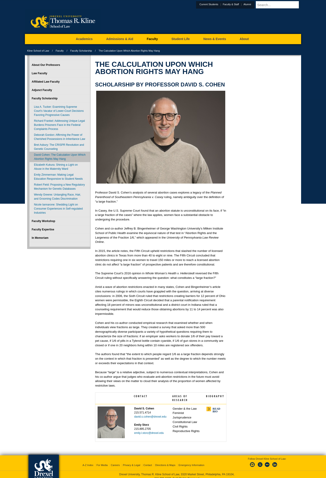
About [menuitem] (244, 39)
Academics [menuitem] (84, 39)
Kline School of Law (38, 50)
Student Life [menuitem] (180, 39)
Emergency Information (191, 461)
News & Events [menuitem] (214, 39)
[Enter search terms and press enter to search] (284, 4)
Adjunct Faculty (42, 90)
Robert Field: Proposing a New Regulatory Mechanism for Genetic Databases (59, 186)
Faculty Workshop (43, 221)
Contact (148, 461)
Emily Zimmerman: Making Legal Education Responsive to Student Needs (58, 176)
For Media (102, 461)
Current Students (220, 4)
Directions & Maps (165, 461)
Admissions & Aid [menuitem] (119, 39)
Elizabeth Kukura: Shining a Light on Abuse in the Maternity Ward (56, 166)
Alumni (258, 4)
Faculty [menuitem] (152, 39)
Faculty (60, 50)
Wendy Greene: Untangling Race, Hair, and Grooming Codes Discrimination (57, 196)
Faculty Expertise (43, 229)
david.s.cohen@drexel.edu (150, 416)
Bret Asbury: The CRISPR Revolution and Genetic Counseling (59, 147)
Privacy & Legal (131, 461)
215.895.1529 (162, 474)
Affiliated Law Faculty (46, 81)
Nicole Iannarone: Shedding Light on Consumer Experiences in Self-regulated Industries (58, 208)
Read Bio (216, 409)
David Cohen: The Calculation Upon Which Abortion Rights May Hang (60, 156)
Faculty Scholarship (81, 50)
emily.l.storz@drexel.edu (149, 433)
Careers (115, 461)
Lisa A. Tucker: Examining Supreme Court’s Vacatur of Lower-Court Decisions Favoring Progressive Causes (59, 111)
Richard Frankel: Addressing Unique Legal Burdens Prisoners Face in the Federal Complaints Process (59, 125)
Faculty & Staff (242, 4)
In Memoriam (40, 237)
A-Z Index (87, 461)
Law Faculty (39, 73)
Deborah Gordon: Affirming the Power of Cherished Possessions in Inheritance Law (59, 137)
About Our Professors (46, 65)
